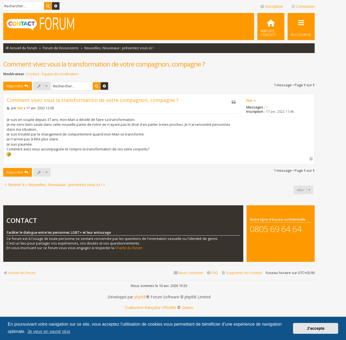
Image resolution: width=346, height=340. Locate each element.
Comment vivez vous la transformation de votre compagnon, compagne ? (104, 64)
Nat (249, 100)
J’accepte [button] (316, 328)
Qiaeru (187, 307)
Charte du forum (128, 248)
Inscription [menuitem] (271, 6)
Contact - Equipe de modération (52, 74)
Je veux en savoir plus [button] (48, 331)
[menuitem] (270, 26)
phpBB (140, 297)
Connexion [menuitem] (303, 6)
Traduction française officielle (150, 307)
